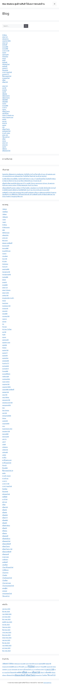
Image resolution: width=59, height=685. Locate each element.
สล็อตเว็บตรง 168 (7, 549)
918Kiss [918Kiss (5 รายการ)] (11, 663)
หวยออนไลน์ (6, 78)
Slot (3, 408)
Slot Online (5, 410)
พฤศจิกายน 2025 (7, 622)
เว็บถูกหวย (5, 572)
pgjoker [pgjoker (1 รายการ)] (25, 666)
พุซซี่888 (4, 497)
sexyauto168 (6, 400)
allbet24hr (5, 235)
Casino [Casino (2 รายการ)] (27, 663)
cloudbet (5, 256)
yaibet (4, 455)
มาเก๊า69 (4, 499)
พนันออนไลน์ (6, 494)
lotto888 (4, 314)
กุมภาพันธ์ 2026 (6, 614)
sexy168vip (5, 397)
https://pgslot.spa (7, 117)
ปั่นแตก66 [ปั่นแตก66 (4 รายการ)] (13, 672)
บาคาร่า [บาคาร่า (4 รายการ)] (42, 669)
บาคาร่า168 (5, 51)
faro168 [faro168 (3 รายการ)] (31, 663)
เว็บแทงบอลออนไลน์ (8, 586)
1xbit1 (4, 222)
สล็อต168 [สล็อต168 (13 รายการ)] (36, 672)
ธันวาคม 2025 (6, 619)
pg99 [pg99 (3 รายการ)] (22, 667)
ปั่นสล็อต (4, 489)
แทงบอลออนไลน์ (7, 593)
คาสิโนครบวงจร (7, 460)
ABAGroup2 (5, 233)
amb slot (5, 238)
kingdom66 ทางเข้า (8, 298)
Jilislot (4, 280)
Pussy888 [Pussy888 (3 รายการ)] (43, 667)
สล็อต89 (4, 523)
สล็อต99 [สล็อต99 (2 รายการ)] (29, 672)
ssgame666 (5, 423)
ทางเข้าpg (5, 478)
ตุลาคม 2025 (6, 624)
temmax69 (5, 436)
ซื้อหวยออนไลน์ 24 (7, 470)
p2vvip (4, 321)
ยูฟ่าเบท (4, 502)
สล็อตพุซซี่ (5, 536)
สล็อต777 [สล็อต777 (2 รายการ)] (42, 672)
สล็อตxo (4, 149)
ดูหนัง (4, 60)
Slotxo (4, 418)
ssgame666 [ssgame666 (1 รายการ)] (9, 669)
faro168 (4, 259)
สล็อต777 (5, 518)
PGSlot (4, 348)
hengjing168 (6, 272)
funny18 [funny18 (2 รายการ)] (36, 663)
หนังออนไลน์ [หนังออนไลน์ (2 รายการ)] (39, 675)
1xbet (4, 219)
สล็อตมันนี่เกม (6, 538)
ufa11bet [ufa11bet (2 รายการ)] (20, 669)
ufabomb (5, 450)
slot (3, 127)
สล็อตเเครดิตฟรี (6, 552)
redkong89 (5, 376)
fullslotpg (5, 56)
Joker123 (5, 287)
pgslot (4, 52)
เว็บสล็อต (5, 580)
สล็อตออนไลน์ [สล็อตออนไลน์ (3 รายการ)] (10, 675)
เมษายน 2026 (6, 609)
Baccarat (5, 240)
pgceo (4, 337)
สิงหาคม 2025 (6, 630)
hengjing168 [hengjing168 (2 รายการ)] (5, 666)
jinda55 (4, 90)
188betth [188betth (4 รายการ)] (5, 663)
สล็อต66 (4, 94)
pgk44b (4, 345)
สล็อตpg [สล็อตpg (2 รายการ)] (53, 672)
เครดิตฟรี (5, 562)
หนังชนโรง (5, 39)
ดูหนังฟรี (4, 45)
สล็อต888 (5, 100)
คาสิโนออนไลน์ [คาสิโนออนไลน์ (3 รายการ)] (26, 669)
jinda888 (5, 285)
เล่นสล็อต (5, 565)
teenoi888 (5, 434)
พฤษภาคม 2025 (6, 638)
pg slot (4, 121)
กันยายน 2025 (6, 627)
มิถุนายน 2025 (6, 635)
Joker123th (5, 293)
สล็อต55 (4, 510)
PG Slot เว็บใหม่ (6, 329)
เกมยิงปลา (5, 559)
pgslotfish (5, 358)
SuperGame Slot (7, 429)
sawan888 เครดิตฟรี (8, 389)
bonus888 (5, 248)
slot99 (4, 92)
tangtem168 (6, 431)
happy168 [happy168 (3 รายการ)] (48, 663)
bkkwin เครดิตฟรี (7, 243)
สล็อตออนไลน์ (6, 151)
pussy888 (5, 47)
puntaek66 (5, 366)
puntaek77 (5, 368)
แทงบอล (4, 591)
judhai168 (5, 295)
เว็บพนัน (4, 575)
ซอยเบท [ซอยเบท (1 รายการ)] (32, 669)
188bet (4, 214)
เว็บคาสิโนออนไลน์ (7, 567)
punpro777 (5, 74)
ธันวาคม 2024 (6, 651)
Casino (4, 253)
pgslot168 (5, 350)
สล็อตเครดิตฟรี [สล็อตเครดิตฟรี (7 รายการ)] (19, 675)
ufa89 (4, 444)
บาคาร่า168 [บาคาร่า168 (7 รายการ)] (49, 669)
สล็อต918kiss (6, 525)
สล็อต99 (4, 528)
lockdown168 (6, 306)
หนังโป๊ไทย (5, 113)
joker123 (5, 37)
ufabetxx (5, 447)
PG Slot (4, 327)
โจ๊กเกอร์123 (5, 137)
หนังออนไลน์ (6, 64)
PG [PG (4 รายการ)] (20, 667)
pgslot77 (5, 68)
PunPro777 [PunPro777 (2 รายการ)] (38, 666)
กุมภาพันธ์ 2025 (6, 645)
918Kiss (4, 225)
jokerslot (5, 145)
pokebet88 (5, 361)
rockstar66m (6, 379)
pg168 (4, 88)
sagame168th (6, 41)
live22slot (5, 303)
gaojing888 (5, 269)
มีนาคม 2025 (6, 643)
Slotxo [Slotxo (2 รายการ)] (54, 666)
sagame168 (5, 384)
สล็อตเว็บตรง (6, 96)
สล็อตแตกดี (5, 554)
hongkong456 (6, 274)
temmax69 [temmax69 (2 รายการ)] (14, 669)
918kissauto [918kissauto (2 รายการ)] (17, 663)
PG (3, 324)
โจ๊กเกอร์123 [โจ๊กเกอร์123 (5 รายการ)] (51, 675)
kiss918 (4, 123)
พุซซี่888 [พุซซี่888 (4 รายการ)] (19, 672)
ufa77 (4, 442)
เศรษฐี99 (4, 588)
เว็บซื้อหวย (5, 570)
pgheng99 (5, 54)
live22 (4, 58)
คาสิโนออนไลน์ (6, 463)
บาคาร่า (4, 107)
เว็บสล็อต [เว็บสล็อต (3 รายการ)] (44, 675)
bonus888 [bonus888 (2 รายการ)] (22, 663)
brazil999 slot (6, 251)
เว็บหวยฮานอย (6, 583)
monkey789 (5, 316)
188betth (5, 217)
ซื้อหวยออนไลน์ (6, 76)
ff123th (4, 261)
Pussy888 (5, 371)
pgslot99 (5, 355)
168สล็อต (5, 212)
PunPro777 (5, 363)
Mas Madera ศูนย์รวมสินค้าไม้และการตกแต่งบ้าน (23, 4)
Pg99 (3, 335)
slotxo (4, 109)
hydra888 (5, 277)
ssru (3, 426)
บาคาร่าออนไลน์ (7, 72)
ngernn (4, 319)
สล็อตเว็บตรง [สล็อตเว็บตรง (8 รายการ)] (31, 675)
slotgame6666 (6, 416)
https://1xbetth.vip (8, 115)
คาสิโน (4, 457)
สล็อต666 (5, 515)
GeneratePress (47, 682)
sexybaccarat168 (7, 402)
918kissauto (6, 227)
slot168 (4, 413)
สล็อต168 (5, 82)
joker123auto (6, 290)
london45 (5, 308)
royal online (5, 382)
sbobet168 (5, 392)
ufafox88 (5, 452)
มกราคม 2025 (6, 648)
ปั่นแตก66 (5, 70)
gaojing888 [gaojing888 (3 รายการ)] (42, 663)
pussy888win (6, 374)
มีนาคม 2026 (6, 611)
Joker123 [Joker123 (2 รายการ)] (16, 666)
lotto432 (4, 311)
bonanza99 (5, 246)
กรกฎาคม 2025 (6, 632)
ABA (3, 230)
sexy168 (4, 395)
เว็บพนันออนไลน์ (7, 578)
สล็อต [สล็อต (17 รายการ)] (24, 672)
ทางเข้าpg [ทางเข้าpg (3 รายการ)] (37, 669)
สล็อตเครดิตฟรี (6, 544)
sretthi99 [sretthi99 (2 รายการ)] (4, 669)
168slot (4, 209)
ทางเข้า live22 (6, 476)
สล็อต (3, 80)
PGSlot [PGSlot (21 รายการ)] (31, 666)
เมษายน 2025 (6, 640)
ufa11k (4, 439)
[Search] (26, 26)
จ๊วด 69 (4, 465)
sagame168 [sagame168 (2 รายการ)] (49, 666)
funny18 (4, 267)
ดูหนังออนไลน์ (6, 131)
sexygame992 (6, 405)
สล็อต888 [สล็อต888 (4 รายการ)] (48, 672)
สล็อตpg (4, 531)
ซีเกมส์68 (5, 468)
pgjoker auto (6, 342)
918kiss (4, 35)
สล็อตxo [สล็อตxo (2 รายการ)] (4, 675)
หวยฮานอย (5, 557)
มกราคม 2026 (6, 617)
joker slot (5, 135)
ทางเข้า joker (6, 133)
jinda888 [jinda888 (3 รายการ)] (11, 667)
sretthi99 (5, 421)
